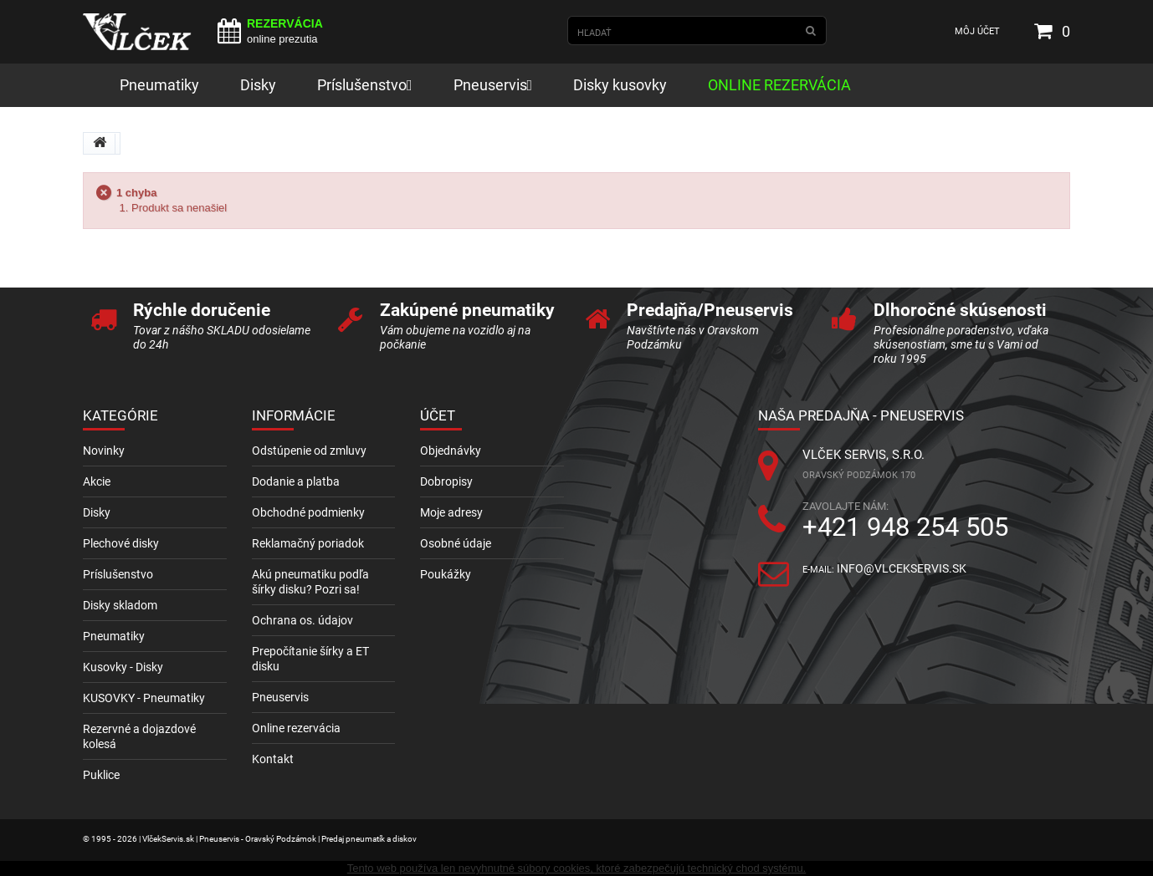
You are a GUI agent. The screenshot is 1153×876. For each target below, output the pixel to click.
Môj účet (977, 31)
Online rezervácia (296, 728)
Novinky (104, 450)
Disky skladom (120, 605)
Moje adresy (451, 512)
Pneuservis (280, 697)
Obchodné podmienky (308, 512)
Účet (437, 415)
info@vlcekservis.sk (901, 568)
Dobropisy (446, 481)
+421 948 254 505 (905, 527)
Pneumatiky (114, 636)
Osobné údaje (455, 543)
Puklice (101, 775)
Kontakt (273, 759)
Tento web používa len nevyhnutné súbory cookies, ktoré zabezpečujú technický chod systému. (576, 868)
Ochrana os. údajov (302, 620)
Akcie (96, 481)
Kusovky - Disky (123, 667)
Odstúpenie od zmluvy (309, 450)
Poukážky (445, 574)
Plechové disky (121, 543)
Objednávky (450, 450)
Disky (96, 512)
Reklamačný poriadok (308, 543)
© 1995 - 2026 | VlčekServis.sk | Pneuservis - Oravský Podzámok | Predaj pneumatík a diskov (250, 838)
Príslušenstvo (118, 574)
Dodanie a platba (296, 481)
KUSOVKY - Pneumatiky (144, 698)
